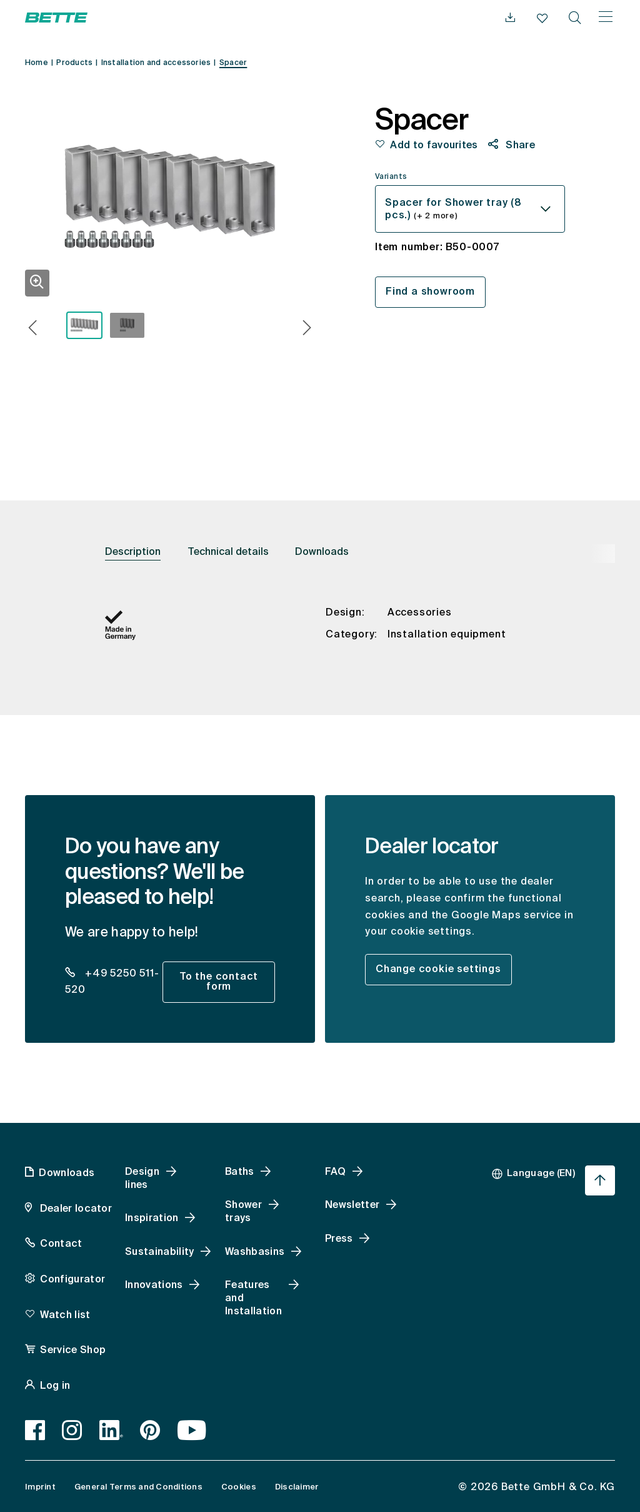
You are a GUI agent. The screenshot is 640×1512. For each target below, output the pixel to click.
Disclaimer (297, 1487)
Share (519, 146)
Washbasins (254, 1252)
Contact (61, 1244)
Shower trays (243, 1212)
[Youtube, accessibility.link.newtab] (192, 1430)
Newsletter (352, 1205)
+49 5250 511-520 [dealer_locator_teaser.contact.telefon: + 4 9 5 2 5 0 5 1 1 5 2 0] (112, 982)
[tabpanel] (320, 636)
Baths (239, 1172)
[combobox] (470, 209)
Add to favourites (434, 146)
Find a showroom (430, 292)
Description (133, 552)
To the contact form (218, 982)
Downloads (322, 552)
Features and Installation (253, 1299)
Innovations (154, 1286)
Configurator (72, 1280)
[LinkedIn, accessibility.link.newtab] (111, 1430)
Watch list (65, 1316)
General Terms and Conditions (138, 1487)
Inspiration (152, 1219)
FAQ (335, 1172)
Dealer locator (74, 1209)
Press (339, 1239)
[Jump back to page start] (600, 1180)
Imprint (40, 1487)
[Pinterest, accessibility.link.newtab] (150, 1430)
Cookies (238, 1487)
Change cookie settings (438, 970)
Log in (55, 1386)
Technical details (228, 552)
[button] (33, 329)
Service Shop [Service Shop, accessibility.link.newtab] (73, 1351)
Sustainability (159, 1252)
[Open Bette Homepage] (56, 18)
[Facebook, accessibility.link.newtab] (35, 1430)
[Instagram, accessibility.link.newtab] (72, 1430)
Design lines (142, 1178)
